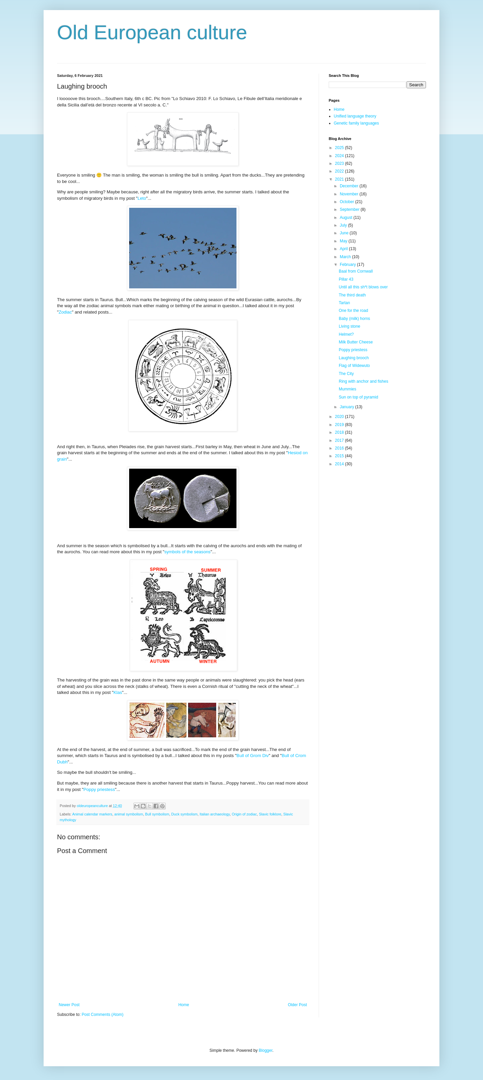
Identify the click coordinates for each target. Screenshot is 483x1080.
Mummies (347, 389)
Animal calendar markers (92, 814)
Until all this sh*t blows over (363, 287)
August (347, 217)
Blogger (265, 1050)
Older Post (297, 1004)
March (346, 256)
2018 (340, 432)
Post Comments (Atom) (102, 1014)
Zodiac (65, 312)
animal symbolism (128, 814)
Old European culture (152, 32)
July (344, 225)
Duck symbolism (184, 814)
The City (346, 373)
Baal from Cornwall (356, 271)
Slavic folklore (270, 814)
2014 (340, 464)
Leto (142, 198)
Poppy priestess (99, 789)
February (348, 264)
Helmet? (346, 334)
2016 (340, 448)
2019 (340, 424)
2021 (340, 179)
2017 (340, 440)
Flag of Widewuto (354, 365)
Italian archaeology (215, 814)
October (347, 201)
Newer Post (69, 1004)
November (350, 194)
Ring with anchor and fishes (363, 381)
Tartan (344, 302)
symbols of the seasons (187, 551)
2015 (340, 456)
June (345, 233)
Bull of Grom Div (252, 755)
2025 (340, 147)
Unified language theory (355, 116)
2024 (340, 155)
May (344, 241)
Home (183, 1004)
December (350, 186)
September (350, 209)
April (344, 248)
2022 (340, 171)
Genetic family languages (356, 123)
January (347, 407)
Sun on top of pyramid (358, 397)
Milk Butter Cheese (356, 342)
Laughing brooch (354, 358)
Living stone (349, 326)
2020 (340, 416)
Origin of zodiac (244, 814)
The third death (352, 295)
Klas (117, 692)
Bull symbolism (157, 814)
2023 (340, 163)
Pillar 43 (346, 279)
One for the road (353, 310)
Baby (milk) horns (354, 318)
